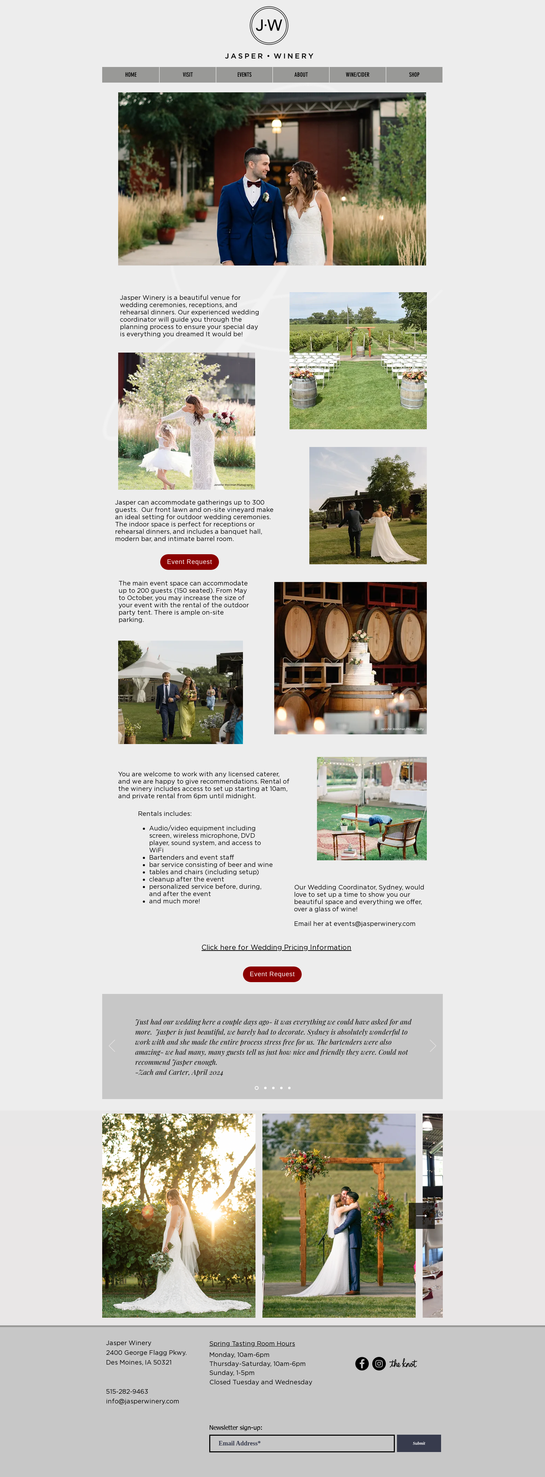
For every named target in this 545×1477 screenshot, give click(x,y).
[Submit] (419, 1443)
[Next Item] (422, 1216)
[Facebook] (362, 1363)
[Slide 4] (281, 1088)
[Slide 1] (257, 1088)
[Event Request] (189, 562)
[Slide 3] (273, 1088)
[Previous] (112, 1046)
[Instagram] (379, 1363)
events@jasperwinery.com (375, 923)
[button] (187, 75)
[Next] (433, 1046)
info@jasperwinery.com (142, 1401)
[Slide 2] (265, 1088)
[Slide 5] (289, 1088)
